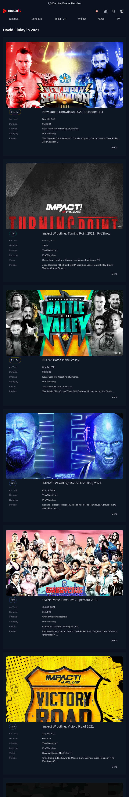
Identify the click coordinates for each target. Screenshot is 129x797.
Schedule (36, 18)
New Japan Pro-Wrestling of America (60, 128)
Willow (82, 18)
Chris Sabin (48, 758)
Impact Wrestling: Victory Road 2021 (68, 726)
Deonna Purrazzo (51, 504)
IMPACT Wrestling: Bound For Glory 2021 (71, 483)
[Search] (113, 11)
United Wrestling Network (54, 616)
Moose (90, 391)
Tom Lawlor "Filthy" (51, 391)
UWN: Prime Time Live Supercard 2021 (70, 600)
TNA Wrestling (49, 250)
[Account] (122, 11)
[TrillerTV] (12, 11)
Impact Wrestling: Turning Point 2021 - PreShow (76, 233)
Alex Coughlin (49, 141)
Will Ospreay (48, 138)
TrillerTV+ (60, 18)
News (101, 18)
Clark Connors (98, 138)
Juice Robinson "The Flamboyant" (72, 138)
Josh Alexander (50, 508)
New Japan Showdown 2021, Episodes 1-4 (72, 112)
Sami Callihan (86, 758)
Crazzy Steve (56, 268)
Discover (14, 18)
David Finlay (112, 138)
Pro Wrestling (49, 133)
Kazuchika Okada (103, 391)
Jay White (67, 391)
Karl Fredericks (49, 631)
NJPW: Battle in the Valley (60, 360)
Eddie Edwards (62, 758)
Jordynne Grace (85, 265)
